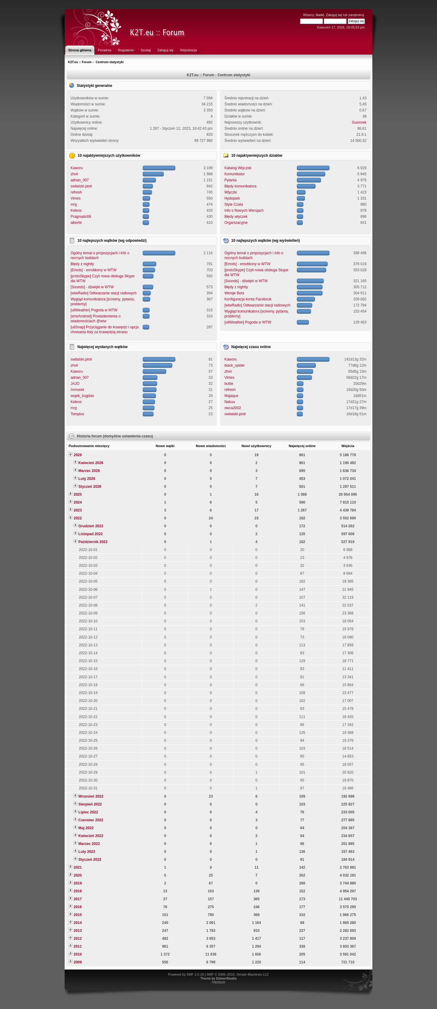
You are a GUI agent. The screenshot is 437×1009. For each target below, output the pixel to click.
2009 (78, 962)
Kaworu (76, 168)
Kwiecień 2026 (90, 463)
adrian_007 (79, 180)
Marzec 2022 (89, 844)
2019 (78, 883)
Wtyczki (230, 192)
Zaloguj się (334, 15)
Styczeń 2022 (89, 859)
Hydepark (232, 198)
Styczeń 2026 (89, 486)
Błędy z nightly (82, 264)
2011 (78, 946)
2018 (78, 891)
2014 (78, 923)
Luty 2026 (86, 479)
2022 (78, 518)
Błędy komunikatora (240, 186)
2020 (78, 875)
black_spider (234, 365)
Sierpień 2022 (90, 804)
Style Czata (233, 204)
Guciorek (359, 122)
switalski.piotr (81, 186)
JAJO (74, 383)
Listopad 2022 (90, 534)
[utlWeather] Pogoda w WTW (93, 310)
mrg (73, 204)
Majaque (231, 396)
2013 (78, 931)
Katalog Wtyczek (237, 168)
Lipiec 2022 (88, 812)
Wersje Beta (234, 293)
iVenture (218, 982)
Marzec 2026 (89, 471)
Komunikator (234, 174)
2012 (78, 938)
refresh (76, 192)
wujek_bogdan (82, 396)
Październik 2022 (92, 542)
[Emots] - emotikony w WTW (93, 270)
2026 (78, 455)
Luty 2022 (86, 852)
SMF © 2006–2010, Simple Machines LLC (238, 974)
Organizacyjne (236, 223)
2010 (78, 954)
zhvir (74, 174)
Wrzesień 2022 (90, 796)
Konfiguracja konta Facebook (247, 299)
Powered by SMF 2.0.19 (186, 974)
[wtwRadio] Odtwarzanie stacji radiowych (103, 293)
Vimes (75, 198)
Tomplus (77, 414)
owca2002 (232, 408)
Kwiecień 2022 (90, 836)
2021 (78, 867)
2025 (78, 494)
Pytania (230, 180)
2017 (78, 899)
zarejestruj (356, 15)
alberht (76, 223)
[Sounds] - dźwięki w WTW (92, 287)
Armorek (77, 390)
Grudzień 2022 (90, 526)
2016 (78, 907)
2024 (78, 502)
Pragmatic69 (80, 216)
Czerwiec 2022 (90, 820)
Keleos (76, 210)
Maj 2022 (85, 828)
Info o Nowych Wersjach (243, 210)
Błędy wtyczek (235, 216)
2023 (78, 510)
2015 (78, 915)
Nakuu (229, 402)
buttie (228, 383)
